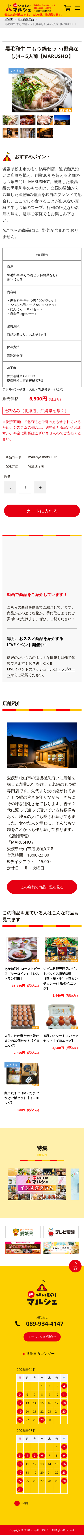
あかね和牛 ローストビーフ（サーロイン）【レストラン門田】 (22, 973)
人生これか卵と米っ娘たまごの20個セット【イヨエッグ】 (21, 1041)
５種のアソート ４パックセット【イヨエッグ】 (61, 1038)
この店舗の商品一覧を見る (42, 886)
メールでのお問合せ (42, 1337)
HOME (9, 19)
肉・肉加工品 (26, 19)
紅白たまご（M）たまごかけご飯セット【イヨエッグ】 (21, 1098)
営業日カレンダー (40, 1354)
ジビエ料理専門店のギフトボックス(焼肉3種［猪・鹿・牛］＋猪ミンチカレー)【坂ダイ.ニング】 (60, 978)
